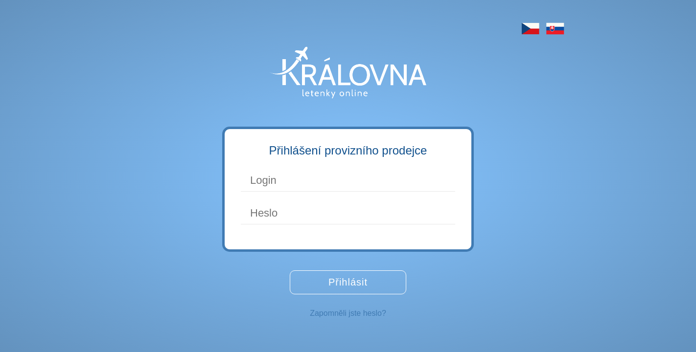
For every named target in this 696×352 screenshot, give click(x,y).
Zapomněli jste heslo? (348, 313)
